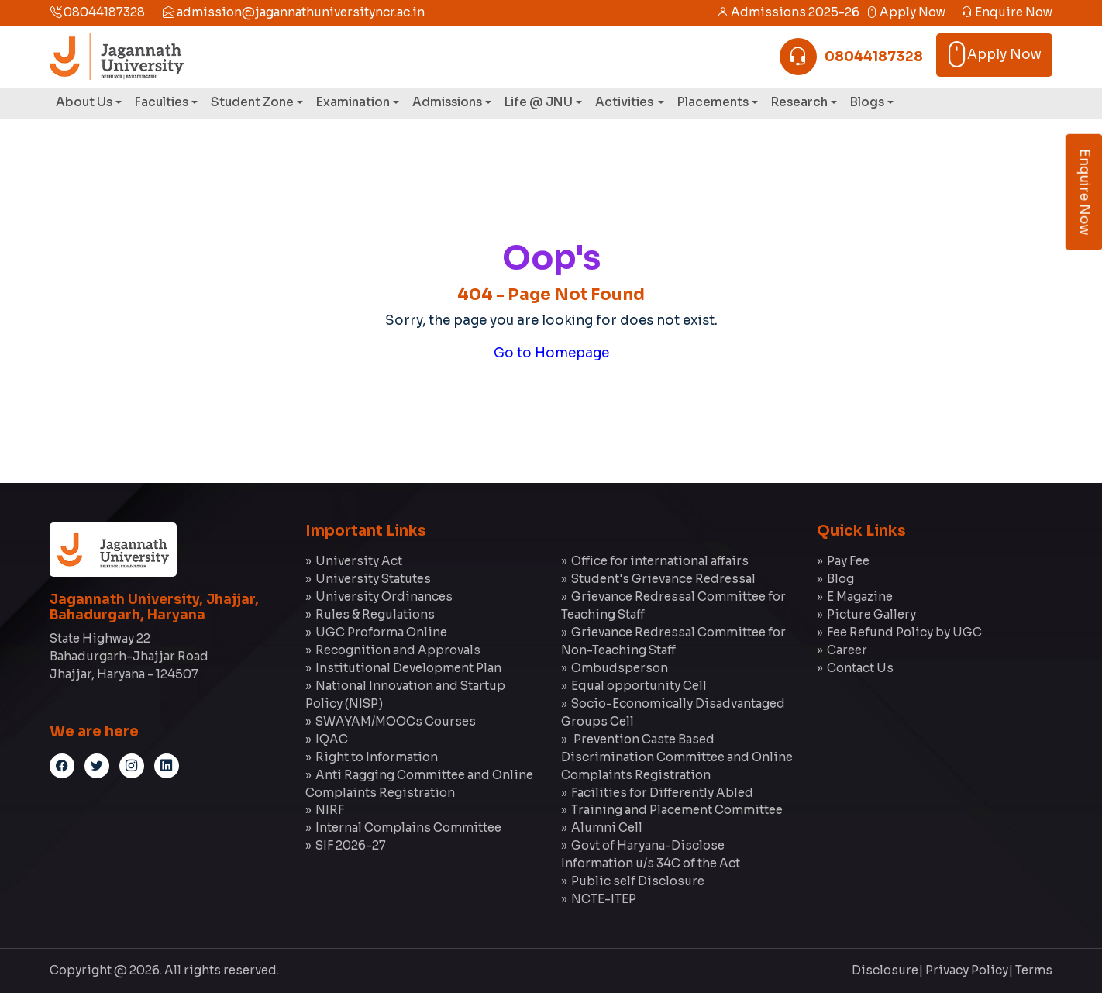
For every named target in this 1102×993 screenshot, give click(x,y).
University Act (358, 560)
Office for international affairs (660, 560)
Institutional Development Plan (408, 667)
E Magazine (860, 596)
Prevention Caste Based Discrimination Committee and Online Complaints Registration (677, 757)
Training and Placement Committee (677, 809)
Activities (625, 102)
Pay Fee (848, 560)
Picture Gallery (871, 614)
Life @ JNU (539, 102)
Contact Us (860, 667)
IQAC (331, 739)
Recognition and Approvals (397, 650)
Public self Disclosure (637, 881)
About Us (84, 102)
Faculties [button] (161, 102)
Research (799, 102)
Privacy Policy (966, 970)
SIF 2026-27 (350, 845)
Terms (1033, 970)
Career (847, 650)
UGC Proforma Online (381, 632)
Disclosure (885, 970)
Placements (713, 102)
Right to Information (376, 757)
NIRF (329, 809)
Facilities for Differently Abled (662, 792)
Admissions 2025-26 (788, 12)
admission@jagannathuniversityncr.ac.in (294, 12)
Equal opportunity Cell (639, 685)
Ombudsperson (619, 667)
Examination (353, 102)
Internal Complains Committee (408, 827)
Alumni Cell (606, 827)
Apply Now (905, 12)
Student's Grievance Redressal (663, 578)
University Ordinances (384, 596)
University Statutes (373, 578)
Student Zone (252, 102)
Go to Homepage (551, 353)
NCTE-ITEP (603, 898)
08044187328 (97, 12)
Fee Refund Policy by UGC (904, 632)
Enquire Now (1006, 12)
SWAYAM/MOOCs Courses (395, 721)
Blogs (867, 102)
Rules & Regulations (375, 614)
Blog (840, 578)
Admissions (447, 102)
